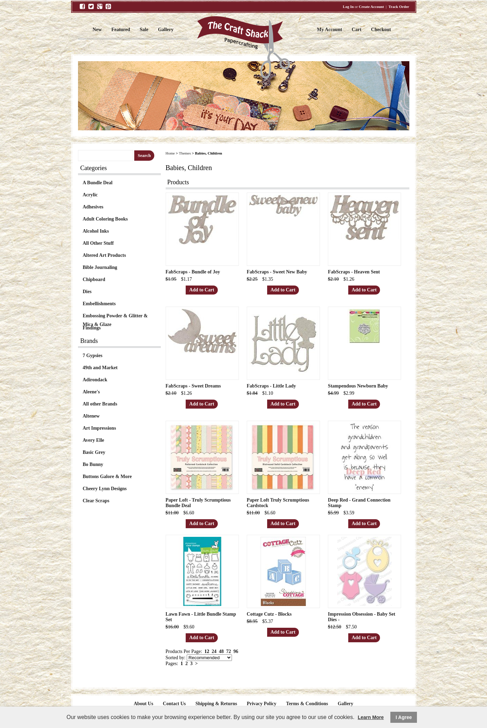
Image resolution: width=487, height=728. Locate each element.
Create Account (371, 6)
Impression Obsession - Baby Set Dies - (361, 617)
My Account (329, 29)
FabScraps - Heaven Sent (354, 271)
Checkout (381, 29)
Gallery (166, 29)
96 (235, 651)
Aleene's (91, 391)
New (96, 29)
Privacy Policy (261, 703)
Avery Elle (93, 440)
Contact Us (174, 703)
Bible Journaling (100, 267)
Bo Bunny (93, 464)
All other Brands (100, 404)
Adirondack (95, 379)
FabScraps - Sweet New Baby (277, 271)
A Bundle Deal (98, 182)
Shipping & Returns (216, 703)
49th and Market (100, 367)
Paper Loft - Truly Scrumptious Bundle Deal (198, 502)
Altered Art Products (104, 255)
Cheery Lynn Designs (105, 488)
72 (228, 651)
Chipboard (94, 279)
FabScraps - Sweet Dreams (193, 386)
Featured (120, 29)
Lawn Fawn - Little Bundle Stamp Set (201, 617)
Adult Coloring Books (105, 219)
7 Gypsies (93, 355)
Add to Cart (201, 289)
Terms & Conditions (307, 703)
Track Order (399, 6)
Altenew (91, 416)
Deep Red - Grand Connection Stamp (359, 502)
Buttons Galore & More (107, 476)
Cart (356, 29)
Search (144, 155)
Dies (87, 291)
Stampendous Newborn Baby (358, 386)
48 (221, 651)
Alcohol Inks (96, 231)
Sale (144, 29)
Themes (185, 153)
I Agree (404, 717)
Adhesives (93, 206)
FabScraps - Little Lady (271, 386)
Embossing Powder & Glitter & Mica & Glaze (115, 316)
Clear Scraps (96, 500)
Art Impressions (99, 428)
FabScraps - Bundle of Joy (193, 271)
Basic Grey (94, 452)
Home (170, 153)
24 (214, 651)
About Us (143, 703)
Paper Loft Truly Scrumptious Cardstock (278, 502)
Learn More (370, 717)
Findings (92, 327)
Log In (348, 6)
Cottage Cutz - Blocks (269, 614)
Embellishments (99, 303)
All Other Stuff (98, 243)
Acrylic (90, 194)
